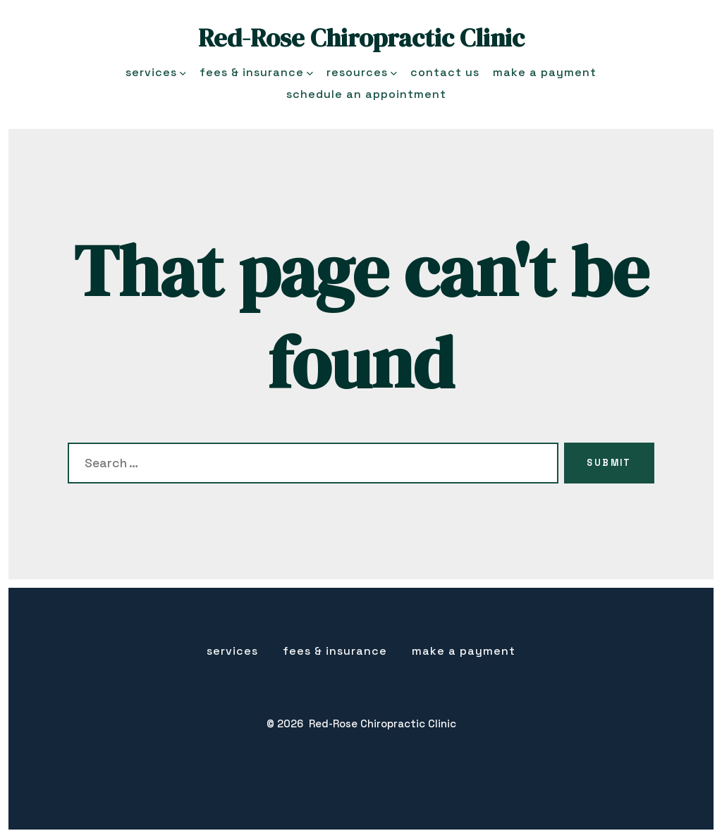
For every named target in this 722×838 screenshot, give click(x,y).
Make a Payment (544, 72)
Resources (361, 72)
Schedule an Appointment (366, 94)
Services (156, 72)
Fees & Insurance (256, 72)
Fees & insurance (335, 650)
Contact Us (444, 72)
